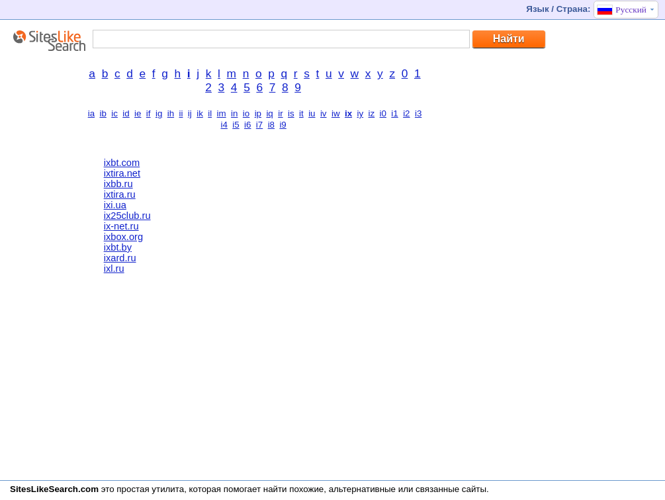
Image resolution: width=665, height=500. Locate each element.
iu (311, 113)
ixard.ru (120, 258)
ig (158, 113)
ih (170, 113)
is (291, 113)
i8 (271, 125)
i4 (224, 125)
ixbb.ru (118, 184)
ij (190, 113)
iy (360, 113)
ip (258, 113)
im (221, 113)
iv (323, 113)
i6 (247, 125)
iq (269, 113)
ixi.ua (115, 205)
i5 (235, 125)
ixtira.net (122, 173)
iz (372, 113)
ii (181, 113)
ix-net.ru (121, 226)
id (125, 113)
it (301, 113)
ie (137, 113)
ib (102, 113)
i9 (282, 125)
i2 (406, 113)
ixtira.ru (120, 194)
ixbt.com (122, 162)
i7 (259, 125)
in (234, 113)
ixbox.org (123, 236)
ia (91, 113)
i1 (394, 113)
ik (200, 113)
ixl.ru (114, 268)
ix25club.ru (127, 215)
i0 (383, 113)
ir (280, 113)
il (210, 113)
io (246, 113)
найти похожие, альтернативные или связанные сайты (374, 489)
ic (114, 113)
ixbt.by (118, 247)
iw (336, 113)
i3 (418, 113)
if (148, 113)
